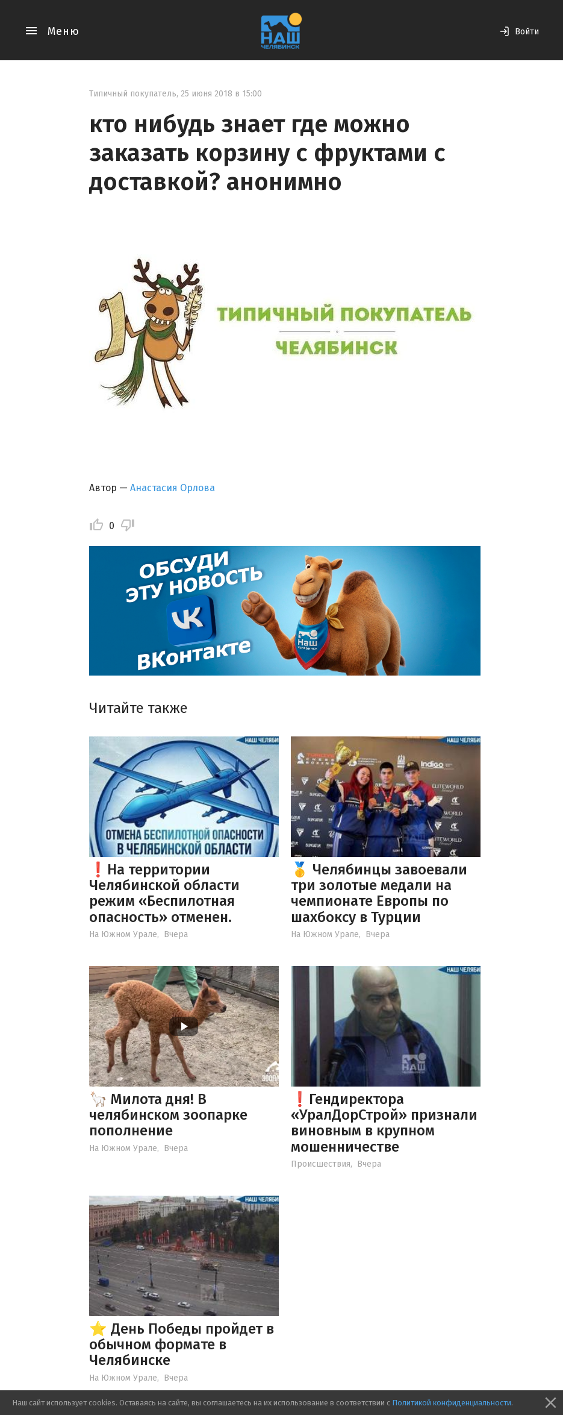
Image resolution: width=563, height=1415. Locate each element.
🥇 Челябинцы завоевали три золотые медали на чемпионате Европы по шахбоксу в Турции (379, 893)
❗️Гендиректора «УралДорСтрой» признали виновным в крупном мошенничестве (384, 1123)
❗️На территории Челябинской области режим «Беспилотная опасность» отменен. (164, 893)
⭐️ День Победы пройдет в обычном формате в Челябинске (181, 1344)
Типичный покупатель (132, 94)
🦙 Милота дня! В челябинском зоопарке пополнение (168, 1115)
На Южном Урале (123, 934)
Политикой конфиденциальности (451, 1402)
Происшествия (320, 1164)
